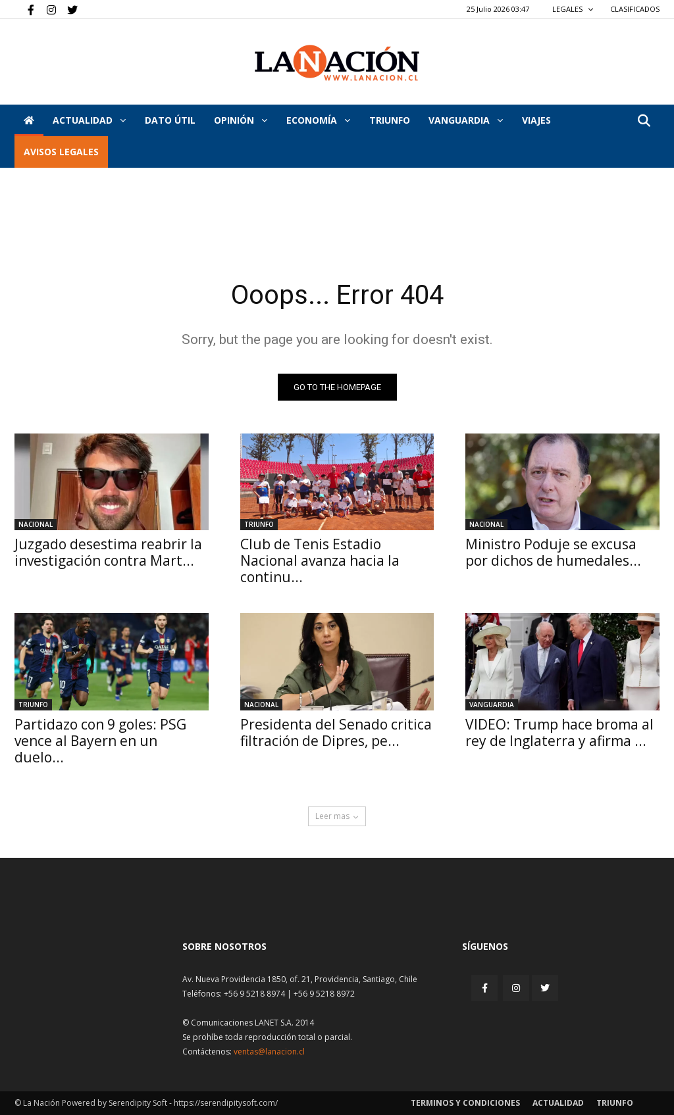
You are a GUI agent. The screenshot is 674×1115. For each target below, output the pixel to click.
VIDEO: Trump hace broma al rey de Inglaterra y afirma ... (559, 732)
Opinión (240, 120)
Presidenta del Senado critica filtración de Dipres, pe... (336, 732)
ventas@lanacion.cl (269, 1051)
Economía (318, 120)
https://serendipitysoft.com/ (226, 1102)
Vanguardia (465, 120)
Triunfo (389, 120)
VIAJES (536, 120)
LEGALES (573, 9)
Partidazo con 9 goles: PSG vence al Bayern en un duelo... (100, 740)
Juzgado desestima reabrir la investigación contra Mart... (108, 552)
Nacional (35, 524)
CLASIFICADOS (635, 9)
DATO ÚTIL (170, 120)
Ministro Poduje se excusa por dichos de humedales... (553, 552)
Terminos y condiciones (465, 1102)
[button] (644, 121)
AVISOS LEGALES (61, 151)
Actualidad (89, 120)
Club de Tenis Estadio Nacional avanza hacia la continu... (320, 560)
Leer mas (337, 816)
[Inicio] (28, 120)
